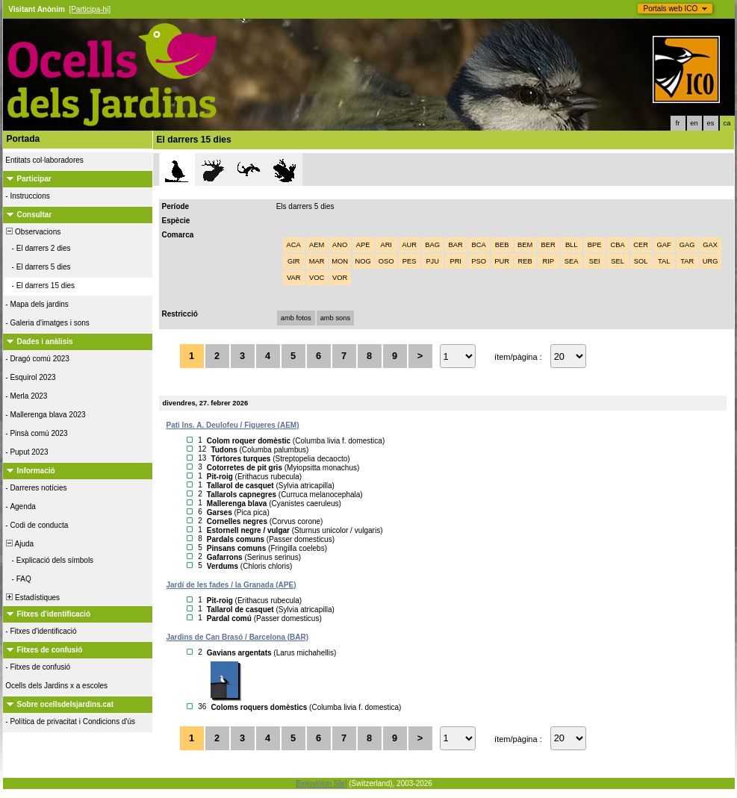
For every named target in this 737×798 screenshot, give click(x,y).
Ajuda (19, 544)
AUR (409, 245)
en (693, 123)
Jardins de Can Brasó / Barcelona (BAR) (238, 637)
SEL (617, 261)
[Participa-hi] (90, 9)
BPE (595, 245)
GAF (664, 245)
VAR (294, 277)
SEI (594, 261)
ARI (386, 245)
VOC (316, 277)
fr (678, 123)
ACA (294, 245)
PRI (455, 261)
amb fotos (296, 318)
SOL (641, 261)
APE (363, 245)
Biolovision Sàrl (321, 783)
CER (640, 245)
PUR (501, 261)
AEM (316, 245)
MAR (317, 261)
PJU (432, 261)
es (711, 123)
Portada (23, 139)
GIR (293, 261)
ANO (339, 245)
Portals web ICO (671, 8)
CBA (618, 245)
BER (548, 245)
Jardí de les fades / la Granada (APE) (231, 585)
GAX (710, 245)
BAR (456, 245)
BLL (571, 245)
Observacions (32, 232)
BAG (432, 245)
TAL (664, 261)
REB (525, 261)
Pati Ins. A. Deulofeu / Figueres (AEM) (233, 425)
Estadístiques (32, 597)
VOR (339, 277)
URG (710, 261)
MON (340, 261)
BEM (524, 245)
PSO (478, 261)
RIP (548, 261)
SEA (572, 261)
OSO (386, 261)
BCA (479, 245)
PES (409, 261)
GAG (687, 245)
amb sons (335, 318)
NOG (363, 261)
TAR (687, 261)
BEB (502, 245)
